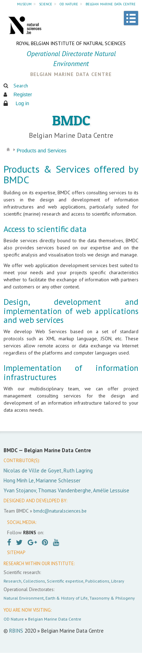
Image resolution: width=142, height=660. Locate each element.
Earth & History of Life (66, 598)
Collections (34, 581)
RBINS (16, 630)
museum (24, 3)
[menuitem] (8, 149)
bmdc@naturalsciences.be (60, 511)
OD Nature (14, 619)
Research (12, 581)
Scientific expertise (65, 581)
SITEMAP (16, 553)
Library (117, 581)
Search (20, 85)
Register (22, 94)
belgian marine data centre (111, 3)
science (45, 3)
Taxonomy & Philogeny (112, 598)
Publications (97, 581)
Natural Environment (24, 598)
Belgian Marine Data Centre (54, 619)
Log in (22, 103)
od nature (69, 3)
